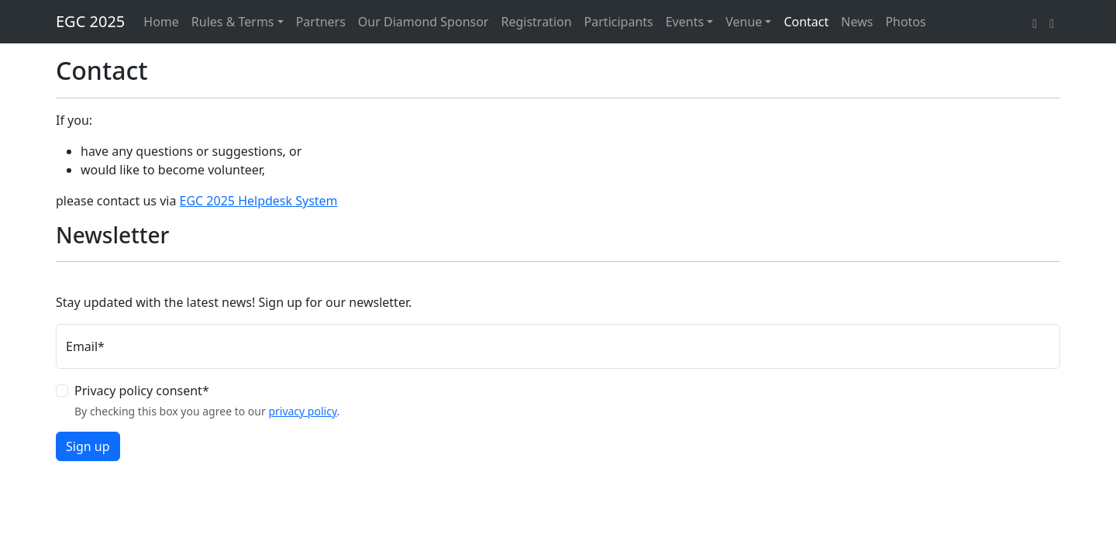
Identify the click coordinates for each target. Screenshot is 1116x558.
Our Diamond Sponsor (423, 21)
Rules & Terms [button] (232, 21)
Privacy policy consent (141, 390)
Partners (321, 21)
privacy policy (302, 411)
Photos (905, 21)
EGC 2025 (90, 21)
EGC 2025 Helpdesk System (259, 200)
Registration (536, 21)
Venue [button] (743, 21)
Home (161, 21)
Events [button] (685, 21)
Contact (806, 21)
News (857, 21)
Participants (618, 21)
